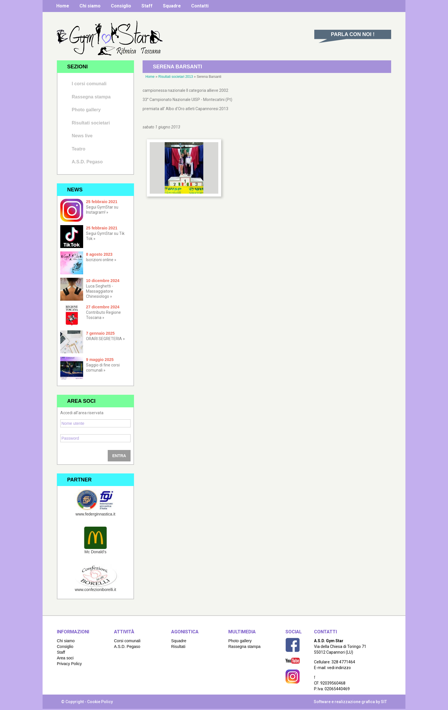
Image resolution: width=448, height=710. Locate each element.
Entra (119, 455)
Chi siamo (90, 6)
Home (62, 6)
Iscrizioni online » (101, 259)
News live (82, 135)
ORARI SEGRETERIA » (105, 338)
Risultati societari (91, 122)
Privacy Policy (69, 663)
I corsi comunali (89, 83)
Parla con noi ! (353, 34)
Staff (147, 6)
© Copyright (72, 701)
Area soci (65, 658)
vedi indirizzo (339, 667)
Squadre (172, 6)
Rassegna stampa (91, 96)
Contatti (200, 6)
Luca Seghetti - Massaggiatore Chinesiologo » (99, 291)
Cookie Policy (100, 701)
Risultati (178, 646)
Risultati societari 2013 (175, 77)
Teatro (78, 148)
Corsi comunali (127, 640)
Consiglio (121, 6)
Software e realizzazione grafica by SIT (350, 701)
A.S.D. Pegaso (87, 161)
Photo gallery (86, 109)
